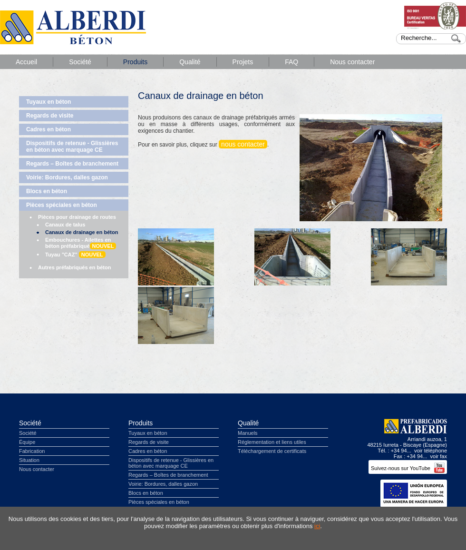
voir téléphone (430, 450)
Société (80, 62)
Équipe (27, 442)
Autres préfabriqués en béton (74, 267)
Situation (29, 460)
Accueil (26, 62)
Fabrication (32, 451)
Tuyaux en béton (48, 101)
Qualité (189, 62)
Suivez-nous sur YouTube (408, 468)
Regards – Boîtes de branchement (72, 163)
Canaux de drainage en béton (81, 232)
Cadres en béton (48, 129)
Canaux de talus (65, 224)
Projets (243, 62)
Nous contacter (352, 62)
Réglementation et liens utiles (272, 442)
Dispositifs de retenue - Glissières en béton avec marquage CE (72, 146)
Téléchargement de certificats (272, 451)
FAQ (291, 62)
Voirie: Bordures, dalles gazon (67, 177)
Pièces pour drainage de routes (77, 217)
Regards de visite (49, 115)
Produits (135, 62)
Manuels (248, 433)
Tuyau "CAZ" (75, 254)
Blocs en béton (46, 191)
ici (317, 526)
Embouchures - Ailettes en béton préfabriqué (80, 243)
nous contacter (243, 144)
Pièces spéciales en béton (61, 205)
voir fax (438, 456)
